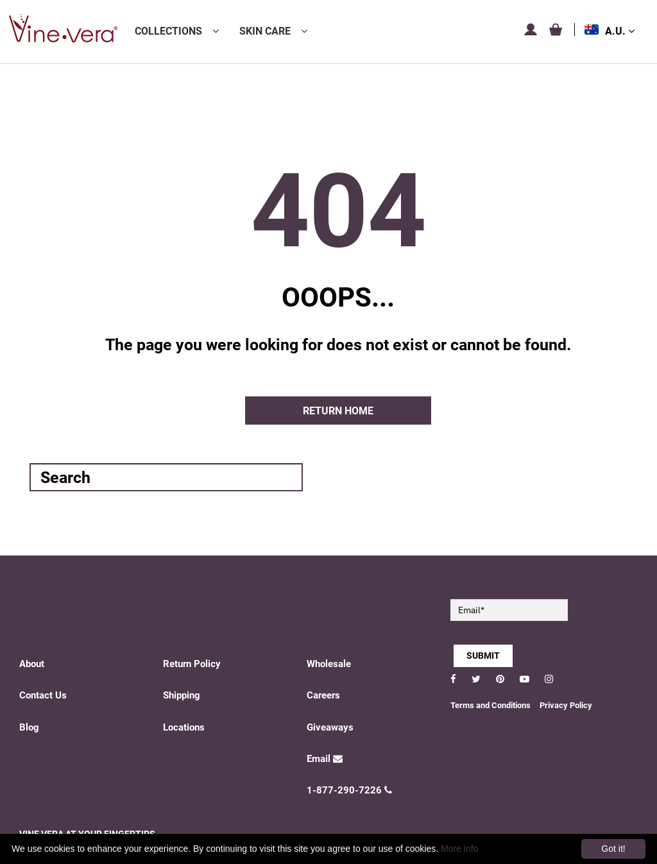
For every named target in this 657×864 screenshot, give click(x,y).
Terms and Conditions (490, 705)
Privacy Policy (566, 705)
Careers (323, 695)
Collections (168, 31)
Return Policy (192, 664)
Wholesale (329, 664)
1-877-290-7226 (349, 790)
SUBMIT (483, 655)
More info (459, 848)
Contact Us (43, 695)
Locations (184, 727)
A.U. (620, 31)
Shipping (181, 695)
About (31, 664)
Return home (338, 411)
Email (325, 759)
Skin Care (265, 31)
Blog (29, 727)
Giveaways (330, 727)
